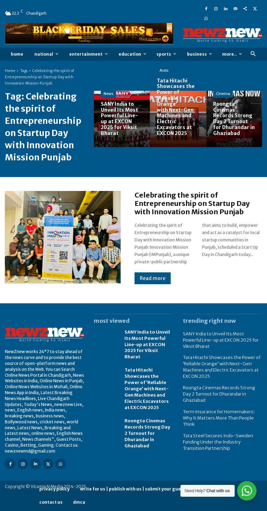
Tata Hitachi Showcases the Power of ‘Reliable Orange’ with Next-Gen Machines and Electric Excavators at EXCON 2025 (148, 379)
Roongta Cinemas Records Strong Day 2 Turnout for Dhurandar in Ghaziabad (147, 421)
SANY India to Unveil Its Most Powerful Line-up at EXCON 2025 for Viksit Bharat (148, 340)
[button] (253, 54)
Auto (164, 70)
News (108, 93)
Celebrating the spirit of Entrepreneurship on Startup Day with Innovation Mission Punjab (192, 203)
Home (10, 71)
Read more (152, 278)
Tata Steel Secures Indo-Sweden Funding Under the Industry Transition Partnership (220, 424)
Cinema (223, 93)
